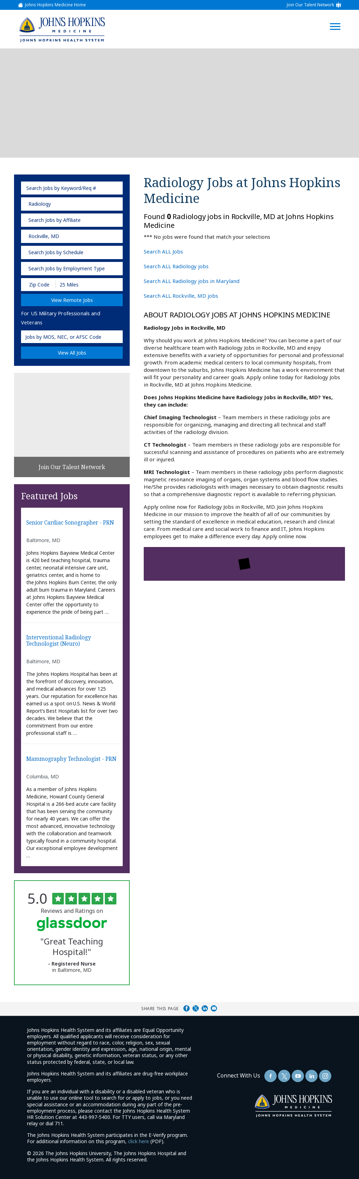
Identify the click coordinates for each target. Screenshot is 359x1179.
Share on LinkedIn (205, 1008)
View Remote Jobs (72, 300)
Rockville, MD (43, 236)
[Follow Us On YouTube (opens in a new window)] (297, 1076)
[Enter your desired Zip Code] (39, 285)
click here (138, 1141)
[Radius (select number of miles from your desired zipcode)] (80, 284)
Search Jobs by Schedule (55, 252)
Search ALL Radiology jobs (176, 266)
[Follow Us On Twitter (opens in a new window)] (284, 1076)
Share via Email (214, 1008)
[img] (62, 29)
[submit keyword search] (115, 188)
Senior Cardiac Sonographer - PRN (70, 523)
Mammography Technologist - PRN (71, 759)
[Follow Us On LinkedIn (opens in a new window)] (311, 1076)
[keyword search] (71, 188)
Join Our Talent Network (310, 5)
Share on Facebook (186, 1008)
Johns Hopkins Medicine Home (55, 5)
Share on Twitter (195, 1008)
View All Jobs (72, 352)
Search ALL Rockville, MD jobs (181, 295)
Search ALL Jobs (163, 251)
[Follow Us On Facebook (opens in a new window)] (270, 1076)
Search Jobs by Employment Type (66, 268)
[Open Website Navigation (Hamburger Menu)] (338, 18)
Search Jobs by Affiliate (54, 220)
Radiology (39, 203)
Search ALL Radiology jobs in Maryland (191, 280)
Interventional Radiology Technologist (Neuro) (58, 640)
